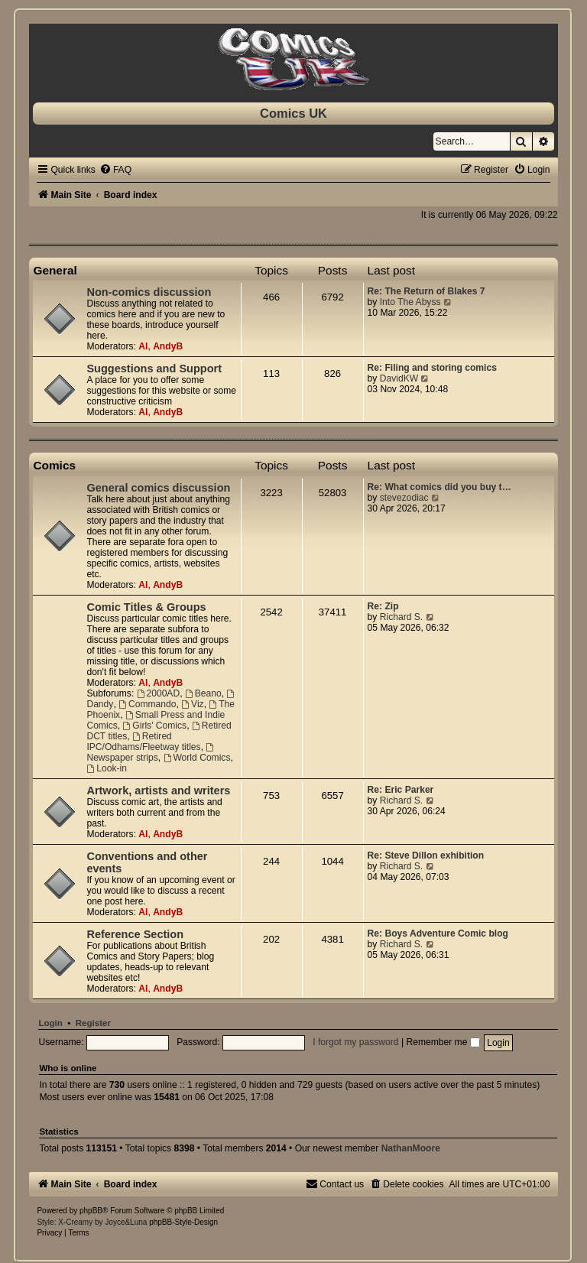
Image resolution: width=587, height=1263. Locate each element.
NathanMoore (410, 1148)
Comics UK (293, 113)
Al (143, 346)
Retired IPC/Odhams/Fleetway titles (143, 741)
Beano (203, 693)
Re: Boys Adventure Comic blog (438, 933)
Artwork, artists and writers (158, 790)
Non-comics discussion (148, 292)
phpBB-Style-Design (183, 1222)
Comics (54, 465)
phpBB (90, 1210)
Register (93, 1023)
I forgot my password (355, 1042)
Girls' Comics (154, 725)
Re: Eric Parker (401, 789)
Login (50, 1023)
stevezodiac (404, 497)
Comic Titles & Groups (146, 607)
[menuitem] (115, 169)
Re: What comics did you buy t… (439, 487)
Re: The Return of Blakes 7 (426, 291)
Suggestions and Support (154, 368)
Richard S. (401, 617)
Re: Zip (383, 606)
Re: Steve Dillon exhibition (426, 855)
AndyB (168, 346)
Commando (147, 704)
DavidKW (399, 378)
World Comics (197, 757)
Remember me (442, 1042)
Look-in (106, 768)
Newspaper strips (151, 753)
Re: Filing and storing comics (432, 367)
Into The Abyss (410, 302)
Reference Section (134, 934)
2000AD (158, 693)
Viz (192, 704)
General (54, 270)
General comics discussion (158, 488)
